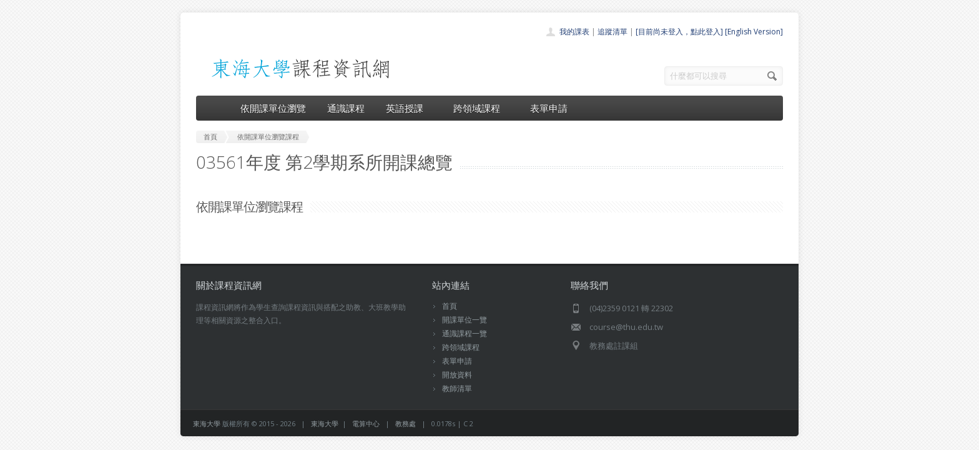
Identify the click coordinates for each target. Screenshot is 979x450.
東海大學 (206, 423)
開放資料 (457, 374)
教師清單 (457, 388)
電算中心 (366, 423)
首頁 (449, 306)
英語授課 (409, 108)
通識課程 (346, 108)
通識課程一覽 (464, 333)
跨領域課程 (481, 108)
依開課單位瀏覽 (273, 108)
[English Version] (754, 31)
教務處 (405, 423)
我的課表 (574, 31)
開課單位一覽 (464, 319)
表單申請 (549, 108)
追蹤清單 (612, 31)
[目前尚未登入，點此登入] (679, 31)
